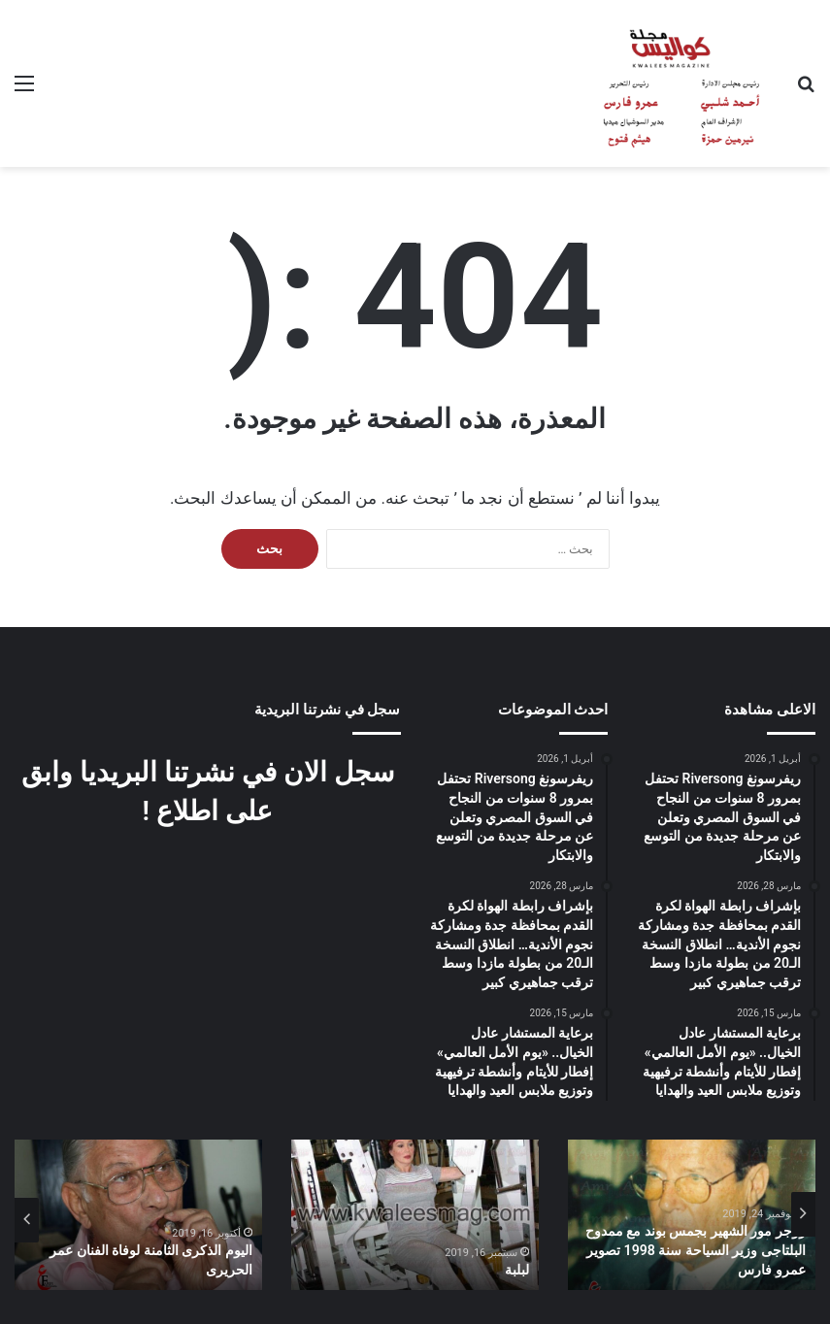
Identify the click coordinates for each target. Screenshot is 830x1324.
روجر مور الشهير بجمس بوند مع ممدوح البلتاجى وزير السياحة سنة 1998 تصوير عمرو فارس (695, 1250)
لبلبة (517, 1269)
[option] (691, 1215)
